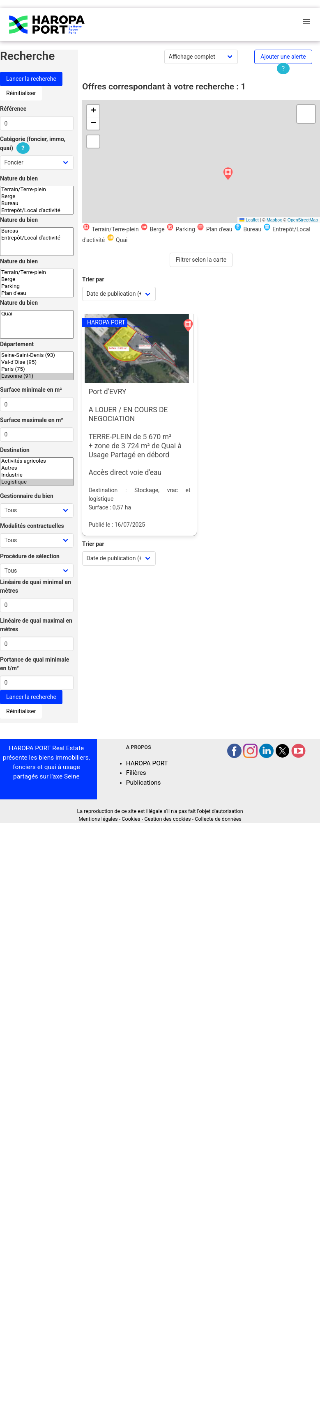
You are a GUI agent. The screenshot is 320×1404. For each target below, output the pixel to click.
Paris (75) (36, 369)
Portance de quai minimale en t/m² (34, 663)
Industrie (36, 475)
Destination (15, 450)
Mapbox (274, 219)
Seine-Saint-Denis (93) (36, 355)
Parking (36, 286)
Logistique (36, 482)
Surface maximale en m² (31, 420)
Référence (13, 108)
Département (17, 344)
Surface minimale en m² (31, 389)
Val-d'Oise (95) (36, 362)
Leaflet (248, 219)
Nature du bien (19, 178)
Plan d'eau (36, 293)
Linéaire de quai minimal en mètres (35, 586)
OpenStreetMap (303, 219)
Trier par (93, 279)
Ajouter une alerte (283, 56)
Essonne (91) (36, 376)
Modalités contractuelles (32, 526)
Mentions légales (97, 819)
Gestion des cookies (167, 819)
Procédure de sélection (30, 556)
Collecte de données (218, 819)
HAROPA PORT (147, 763)
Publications (143, 782)
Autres (36, 468)
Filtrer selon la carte (201, 259)
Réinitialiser (21, 93)
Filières (136, 772)
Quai (36, 313)
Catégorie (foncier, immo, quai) (32, 144)
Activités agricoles (36, 461)
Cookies (131, 819)
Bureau (36, 203)
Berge (36, 196)
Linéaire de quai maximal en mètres (36, 624)
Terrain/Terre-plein (36, 189)
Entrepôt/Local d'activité (36, 210)
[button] (228, 174)
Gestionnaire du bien (26, 496)
